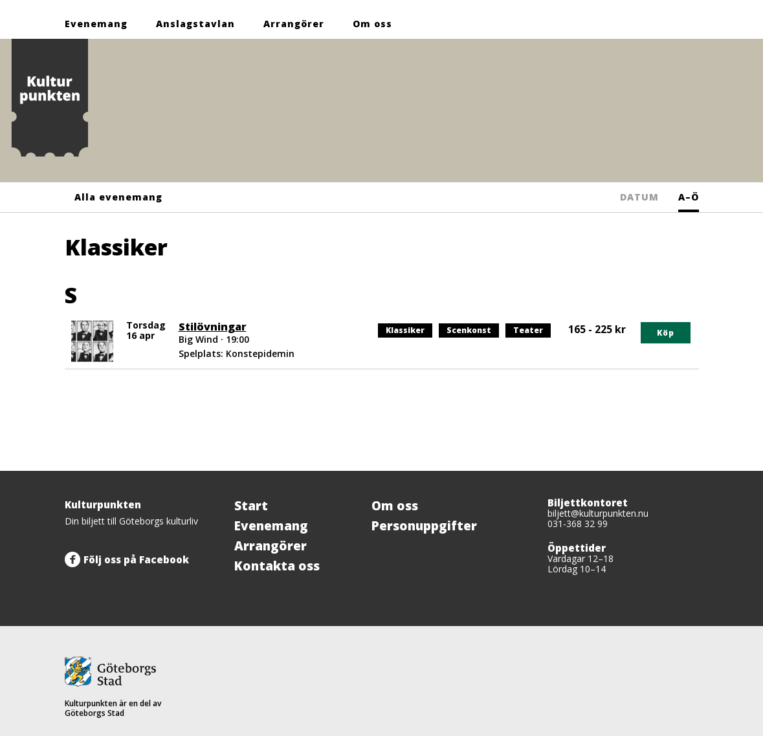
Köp (665, 332)
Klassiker (406, 330)
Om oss (372, 23)
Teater (532, 330)
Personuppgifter (424, 525)
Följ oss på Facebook (136, 559)
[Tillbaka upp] (684, 471)
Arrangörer (293, 23)
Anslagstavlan (195, 23)
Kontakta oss (277, 565)
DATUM (639, 197)
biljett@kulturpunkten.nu (597, 513)
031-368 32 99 (577, 523)
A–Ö (688, 197)
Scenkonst (468, 330)
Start (251, 505)
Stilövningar (213, 326)
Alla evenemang (118, 197)
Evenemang (96, 23)
